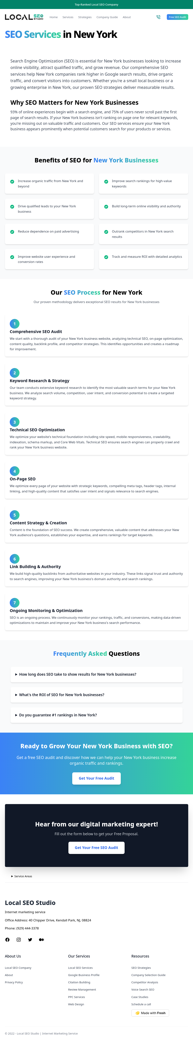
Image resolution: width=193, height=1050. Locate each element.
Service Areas (23, 876)
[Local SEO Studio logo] (24, 17)
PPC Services (76, 997)
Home (54, 17)
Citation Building (79, 982)
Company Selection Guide (148, 975)
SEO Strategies (141, 968)
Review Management (82, 989)
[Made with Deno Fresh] (159, 1013)
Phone (10, 928)
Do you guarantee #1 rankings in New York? (58, 715)
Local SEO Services (80, 968)
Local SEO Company (18, 968)
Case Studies (139, 997)
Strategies (85, 17)
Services (67, 17)
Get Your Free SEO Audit (96, 847)
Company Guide (107, 17)
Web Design (76, 1004)
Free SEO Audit (177, 17)
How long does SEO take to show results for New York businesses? (77, 674)
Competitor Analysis (144, 982)
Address (21, 920)
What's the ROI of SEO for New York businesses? (61, 694)
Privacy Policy (14, 982)
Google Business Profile (84, 975)
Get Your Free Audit (96, 778)
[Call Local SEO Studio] (158, 17)
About (127, 17)
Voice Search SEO (142, 989)
